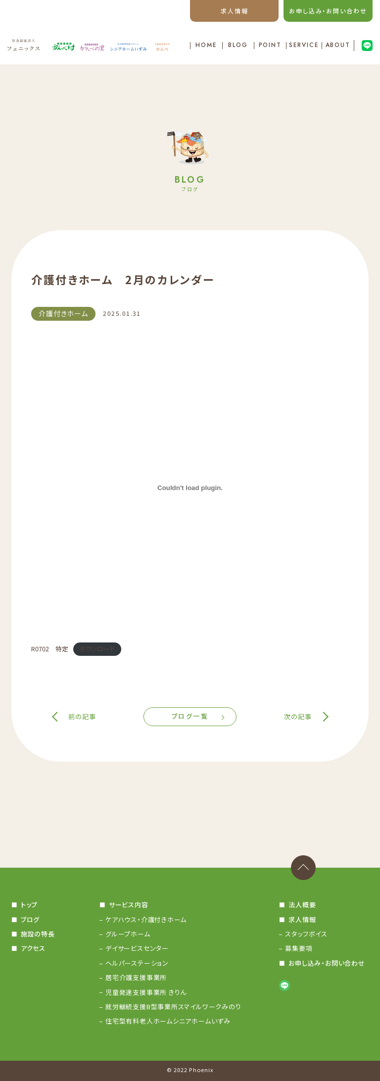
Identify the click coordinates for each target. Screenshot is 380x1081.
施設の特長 (38, 933)
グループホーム (127, 933)
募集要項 (298, 948)
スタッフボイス (306, 933)
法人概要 (302, 904)
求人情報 (234, 10)
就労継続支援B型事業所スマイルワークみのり (173, 1006)
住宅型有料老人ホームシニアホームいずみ (168, 1021)
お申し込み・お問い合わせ (328, 10)
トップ (29, 904)
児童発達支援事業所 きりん (146, 992)
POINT (270, 45)
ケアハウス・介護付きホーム (146, 919)
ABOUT (338, 45)
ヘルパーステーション (137, 963)
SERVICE (304, 45)
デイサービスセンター (137, 948)
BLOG (238, 45)
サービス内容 (128, 904)
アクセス (33, 948)
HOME (206, 45)
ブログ (30, 919)
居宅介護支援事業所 (136, 977)
